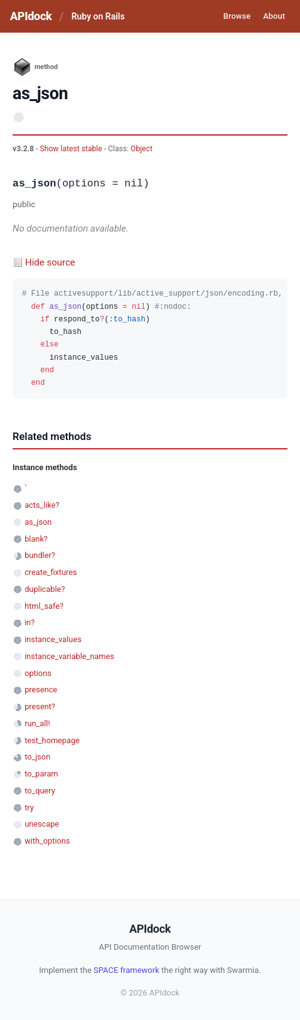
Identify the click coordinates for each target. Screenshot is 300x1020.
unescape (41, 824)
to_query (39, 790)
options (37, 673)
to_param (41, 773)
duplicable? (44, 589)
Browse (236, 16)
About (274, 16)
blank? (36, 539)
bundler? (39, 555)
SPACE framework (126, 970)
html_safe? (43, 606)
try (29, 807)
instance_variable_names (69, 656)
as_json (37, 522)
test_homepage (52, 740)
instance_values (53, 639)
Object (142, 148)
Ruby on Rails (98, 16)
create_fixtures (50, 572)
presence (40, 689)
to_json (37, 756)
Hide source (50, 262)
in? (29, 622)
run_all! (37, 723)
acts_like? (41, 505)
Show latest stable (72, 148)
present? (39, 706)
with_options (47, 841)
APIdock (30, 16)
